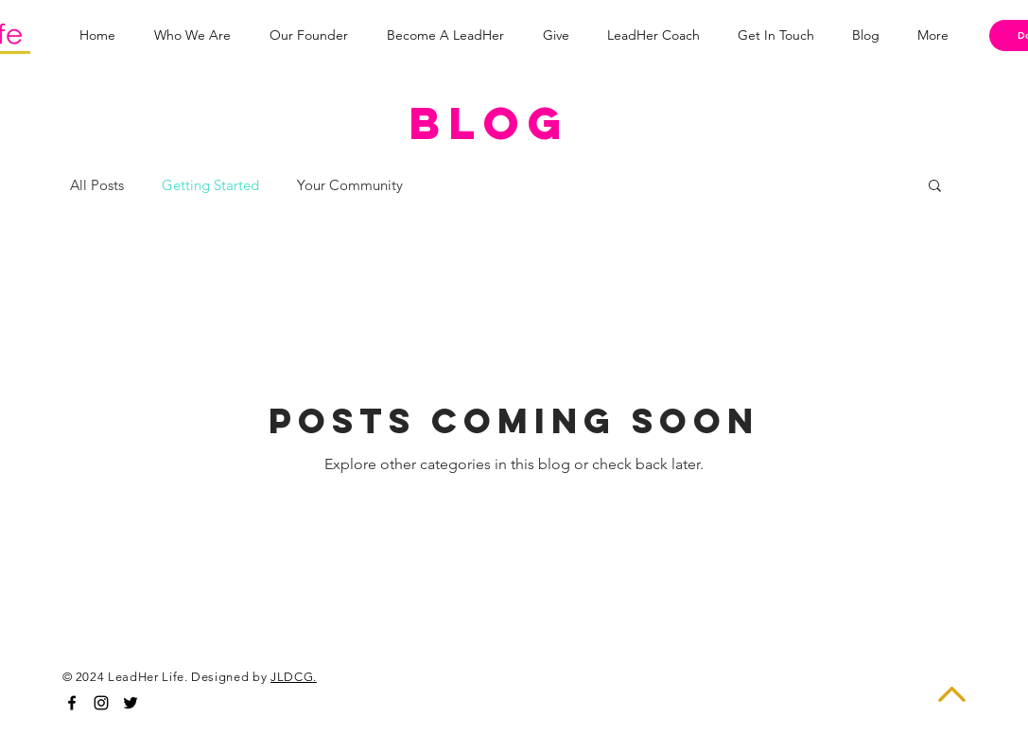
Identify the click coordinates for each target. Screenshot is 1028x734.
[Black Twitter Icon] (130, 702)
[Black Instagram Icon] (101, 702)
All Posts (97, 185)
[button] (935, 187)
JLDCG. (293, 677)
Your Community (350, 185)
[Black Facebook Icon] (71, 702)
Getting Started (210, 185)
